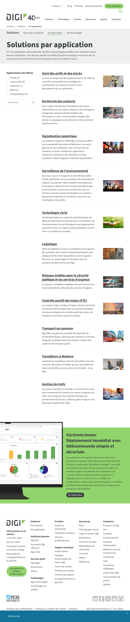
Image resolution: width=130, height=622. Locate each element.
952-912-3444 (13, 542)
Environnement (110, 537)
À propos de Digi (111, 525)
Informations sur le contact (16, 533)
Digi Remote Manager (81, 434)
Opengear (35, 563)
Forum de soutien (63, 566)
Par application (35, 26)
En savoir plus (75, 495)
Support (105, 19)
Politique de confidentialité (20, 608)
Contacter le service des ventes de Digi (16, 548)
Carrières (107, 533)
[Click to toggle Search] (120, 11)
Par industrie (37, 525)
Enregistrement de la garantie (65, 580)
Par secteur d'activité (33, 33)
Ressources (92, 19)
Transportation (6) (19, 94)
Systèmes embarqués (60, 527)
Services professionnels (62, 539)
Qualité (106, 584)
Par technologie (74, 33)
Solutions (50, 19)
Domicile (10, 26)
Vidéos (82, 557)
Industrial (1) (16, 86)
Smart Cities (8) (17, 82)
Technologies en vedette (39, 587)
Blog (70, 6)
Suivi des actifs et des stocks (62, 73)
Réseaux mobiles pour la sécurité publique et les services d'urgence (66, 277)
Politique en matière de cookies (51, 608)
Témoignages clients (89, 529)
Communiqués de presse (111, 578)
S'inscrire (78, 6)
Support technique (64, 547)
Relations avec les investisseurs (112, 551)
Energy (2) (15, 77)
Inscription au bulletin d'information (16, 571)
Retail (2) (14, 90)
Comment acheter (93, 6)
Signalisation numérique (59, 136)
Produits (79, 19)
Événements (85, 537)
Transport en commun (57, 328)
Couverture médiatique (108, 567)
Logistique (49, 244)
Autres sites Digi (111, 572)
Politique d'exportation (109, 543)
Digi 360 (34, 540)
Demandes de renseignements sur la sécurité (16, 557)
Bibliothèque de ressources (87, 547)
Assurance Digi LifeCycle (38, 546)
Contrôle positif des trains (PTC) (64, 300)
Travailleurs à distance (58, 356)
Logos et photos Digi (89, 533)
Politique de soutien (64, 570)
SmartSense (36, 567)
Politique (73, 608)
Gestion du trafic (53, 384)
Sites (105, 561)
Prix (105, 529)
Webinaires (84, 561)
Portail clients (61, 551)
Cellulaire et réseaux (65, 533)
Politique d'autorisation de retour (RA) (63, 559)
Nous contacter (114, 6)
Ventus (34, 571)
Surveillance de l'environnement (65, 171)
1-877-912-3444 (14, 538)
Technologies (65, 19)
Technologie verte (54, 212)
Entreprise (117, 19)
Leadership (108, 557)
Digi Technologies (39, 582)
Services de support (64, 574)
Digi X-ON (35, 552)
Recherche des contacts (58, 101)
